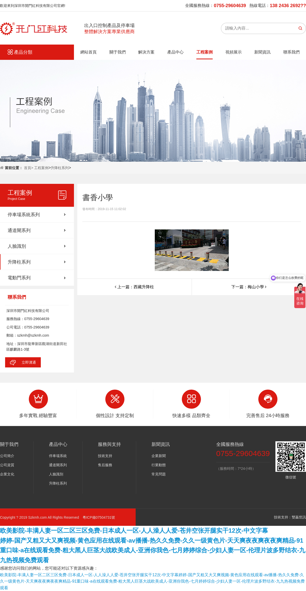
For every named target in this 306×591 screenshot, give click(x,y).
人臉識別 (17, 246)
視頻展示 (233, 52)
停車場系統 (58, 456)
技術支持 (105, 456)
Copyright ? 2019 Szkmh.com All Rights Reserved (41, 517)
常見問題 (158, 474)
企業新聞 (158, 456)
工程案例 (204, 52)
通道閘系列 (19, 230)
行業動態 (158, 465)
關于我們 (117, 52)
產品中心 (175, 52)
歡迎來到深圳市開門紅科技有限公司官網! (32, 6)
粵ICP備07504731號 (99, 517)
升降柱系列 (60, 168)
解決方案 (146, 52)
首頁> (29, 168)
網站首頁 (88, 52)
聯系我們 (291, 52)
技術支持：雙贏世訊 (290, 517)
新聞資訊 (262, 52)
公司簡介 (7, 456)
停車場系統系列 (24, 214)
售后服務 (105, 465)
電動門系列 (19, 277)
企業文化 (7, 474)
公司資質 (7, 465)
